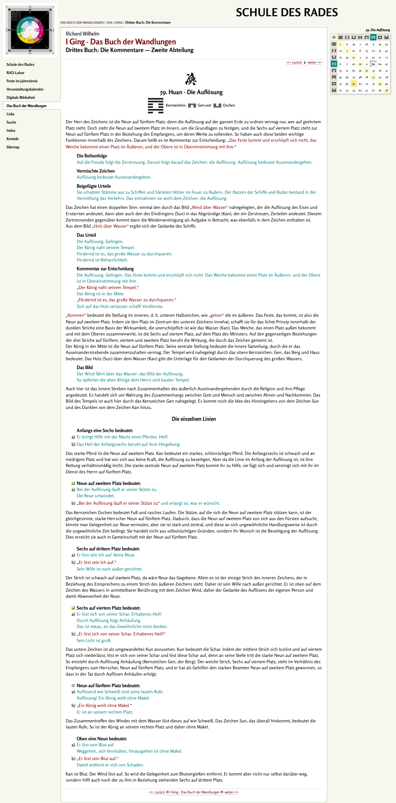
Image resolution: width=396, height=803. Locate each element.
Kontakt (12, 138)
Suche (11, 122)
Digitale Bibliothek (21, 97)
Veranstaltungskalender (25, 89)
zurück (297, 62)
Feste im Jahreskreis (22, 81)
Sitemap (13, 147)
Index (11, 130)
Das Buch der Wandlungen (26, 105)
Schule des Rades (20, 64)
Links (11, 114)
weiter (312, 62)
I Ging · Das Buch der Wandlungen (195, 792)
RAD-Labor (15, 72)
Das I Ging (114, 22)
